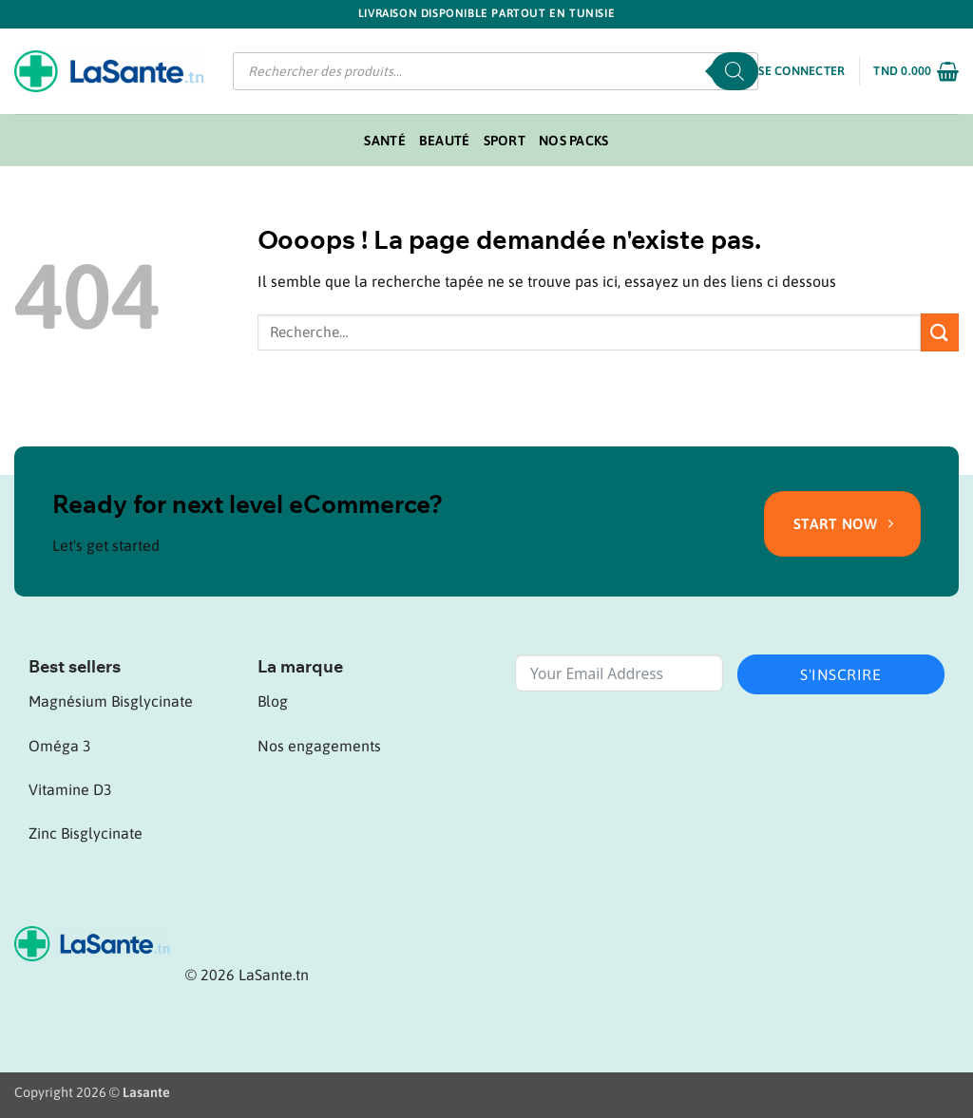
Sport (504, 140)
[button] (801, 71)
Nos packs (574, 140)
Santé (384, 140)
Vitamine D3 (70, 789)
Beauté (444, 140)
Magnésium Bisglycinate (111, 701)
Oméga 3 (60, 745)
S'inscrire (840, 674)
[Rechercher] (734, 71)
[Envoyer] (940, 332)
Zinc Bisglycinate (86, 833)
